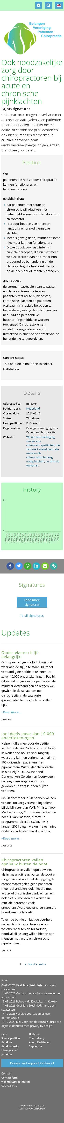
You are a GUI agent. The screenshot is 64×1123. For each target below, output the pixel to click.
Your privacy (36, 1038)
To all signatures (32, 615)
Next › (32, 964)
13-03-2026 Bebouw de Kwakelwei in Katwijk (29, 1001)
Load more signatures (32, 602)
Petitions (6, 1042)
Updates (34, 1034)
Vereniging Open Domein (32, 1108)
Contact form (9, 1077)
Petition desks (10, 1046)
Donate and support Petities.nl (32, 1063)
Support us (35, 1046)
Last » (42, 964)
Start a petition (10, 1038)
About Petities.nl (39, 1042)
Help (4, 1034)
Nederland (33, 408)
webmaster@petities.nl (15, 1081)
